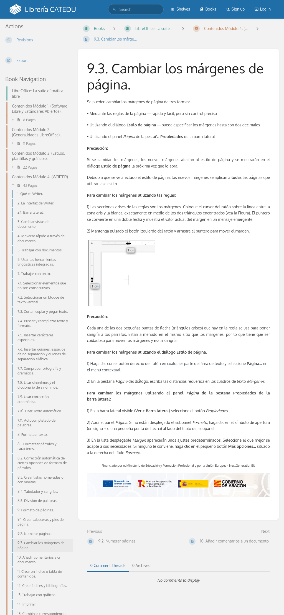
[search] (136, 9)
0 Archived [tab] (141, 565)
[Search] (114, 9)
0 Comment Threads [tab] (108, 565)
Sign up (235, 9)
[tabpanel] (178, 580)
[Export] (37, 60)
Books (208, 9)
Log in (263, 9)
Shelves (180, 9)
